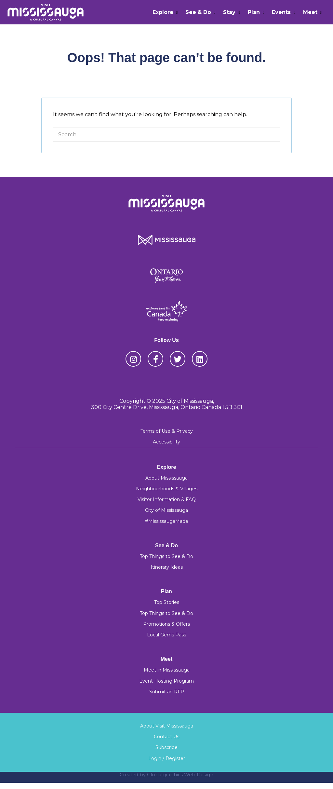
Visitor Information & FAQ (167, 499)
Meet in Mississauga (167, 670)
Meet (310, 12)
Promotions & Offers (166, 624)
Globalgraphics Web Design (180, 775)
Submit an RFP (166, 692)
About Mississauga (166, 478)
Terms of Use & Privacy (166, 431)
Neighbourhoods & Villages (166, 489)
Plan (254, 12)
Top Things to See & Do (166, 556)
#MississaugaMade (166, 521)
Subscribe (166, 747)
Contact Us (166, 737)
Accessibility (166, 442)
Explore (163, 12)
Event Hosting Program (166, 681)
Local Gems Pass (166, 635)
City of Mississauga (166, 510)
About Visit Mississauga (166, 726)
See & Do (198, 12)
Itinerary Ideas (167, 567)
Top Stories (166, 602)
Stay (229, 12)
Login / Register (166, 758)
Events (281, 12)
